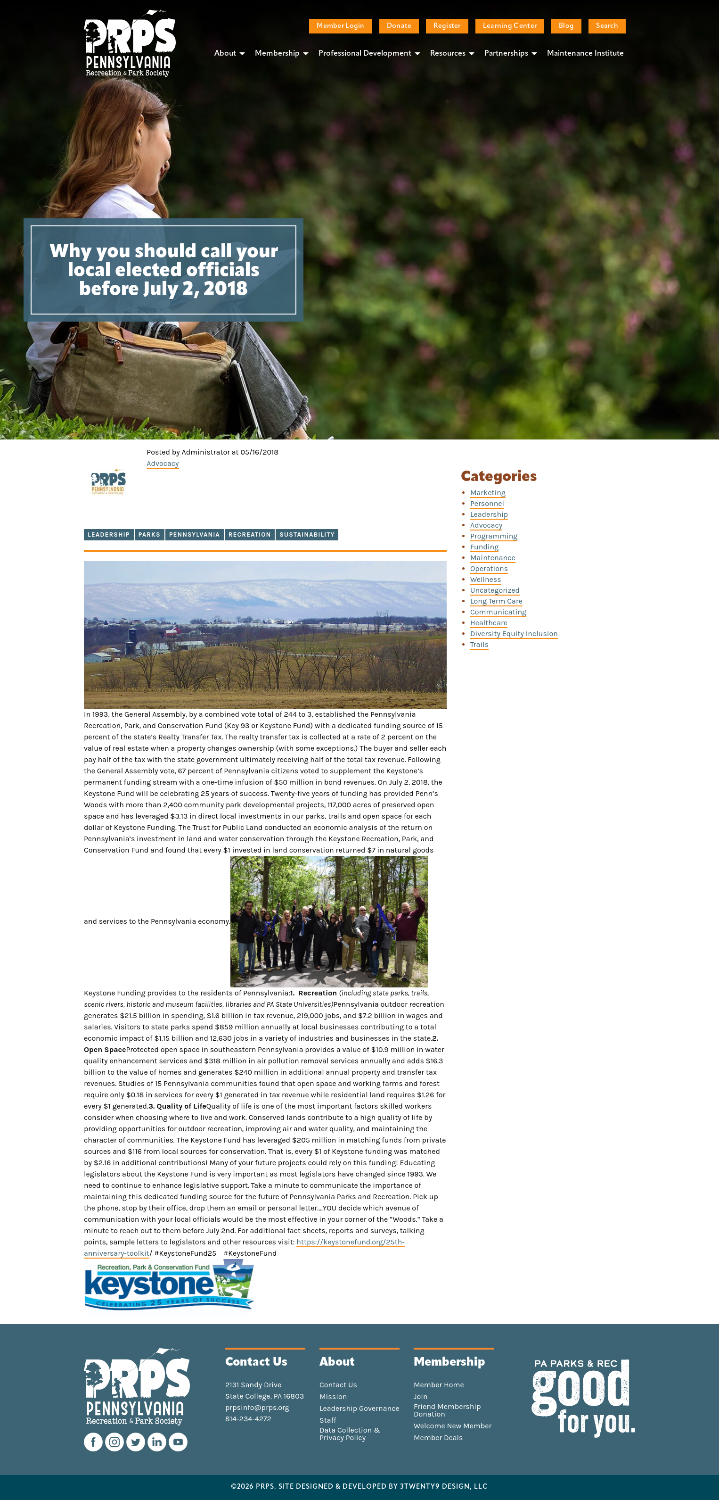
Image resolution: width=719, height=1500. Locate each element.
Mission (333, 1397)
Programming (493, 535)
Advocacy (163, 463)
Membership (277, 54)
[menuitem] (227, 53)
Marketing (488, 492)
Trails (479, 644)
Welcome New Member (452, 1426)
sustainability (307, 534)
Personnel (487, 503)
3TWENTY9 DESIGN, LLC (444, 1487)
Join (421, 1397)
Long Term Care (496, 601)
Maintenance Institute (585, 54)
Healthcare (488, 622)
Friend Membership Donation (447, 1410)
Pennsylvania (194, 534)
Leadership (109, 534)
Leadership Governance (359, 1408)
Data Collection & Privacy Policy (350, 1434)
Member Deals (438, 1438)
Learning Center (510, 26)
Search (607, 26)
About (225, 54)
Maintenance (492, 557)
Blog (566, 26)
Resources (448, 54)
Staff (327, 1420)
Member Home (439, 1385)
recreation (250, 534)
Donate (399, 26)
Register (446, 26)
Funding (484, 546)
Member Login (340, 26)
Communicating (498, 611)
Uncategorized (495, 590)
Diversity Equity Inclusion (514, 633)
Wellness (485, 579)
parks (150, 534)
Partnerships (506, 54)
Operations (489, 568)
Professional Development (365, 54)
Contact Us (338, 1385)
